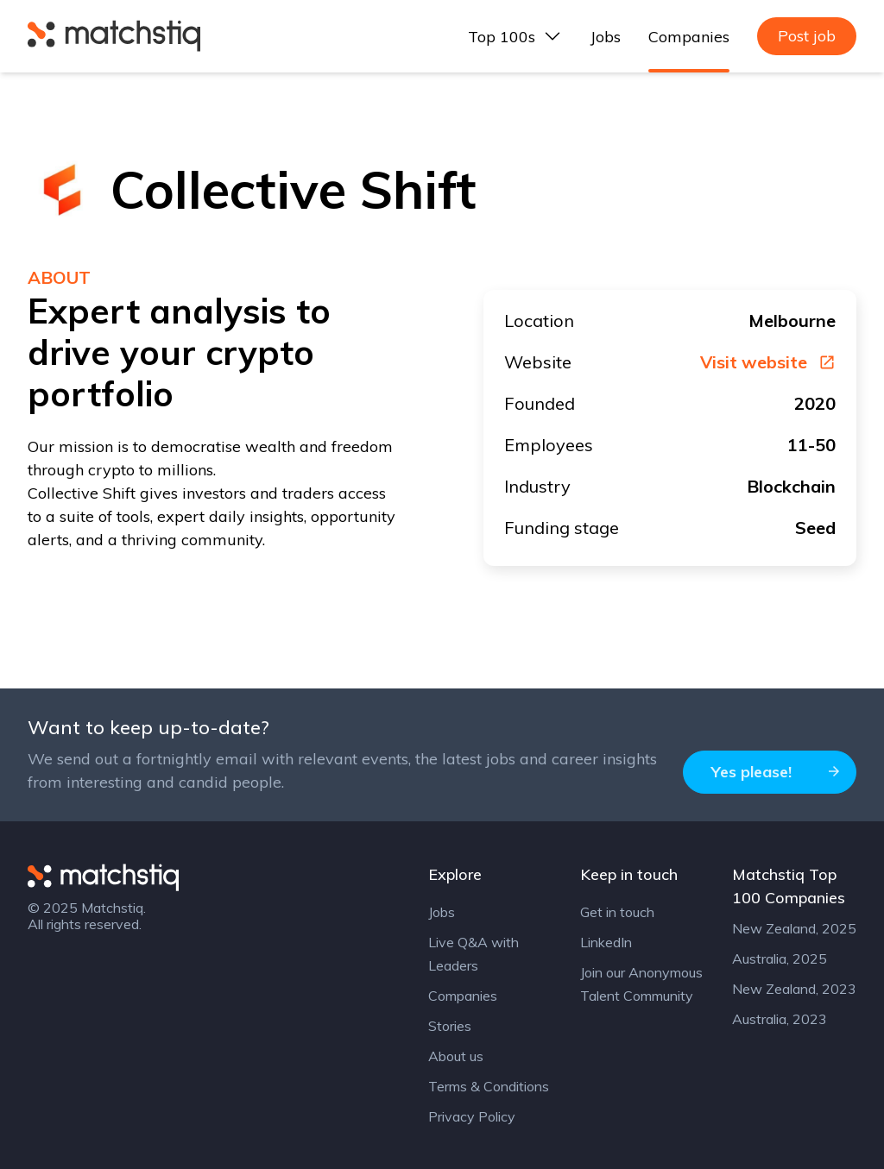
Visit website (768, 362)
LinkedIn (606, 942)
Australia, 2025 (779, 958)
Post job (807, 36)
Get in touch (617, 912)
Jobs (605, 37)
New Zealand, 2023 (794, 988)
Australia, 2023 (779, 1019)
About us (455, 1056)
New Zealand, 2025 (794, 928)
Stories (449, 1025)
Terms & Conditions (488, 1086)
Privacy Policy (471, 1116)
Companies (688, 37)
